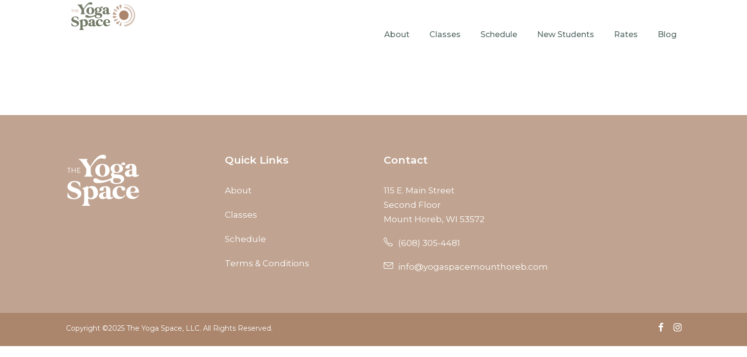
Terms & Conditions (267, 263)
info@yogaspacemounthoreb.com (466, 267)
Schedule (498, 34)
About (396, 34)
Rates (626, 34)
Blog (667, 34)
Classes (445, 34)
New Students (565, 34)
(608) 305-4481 (422, 243)
